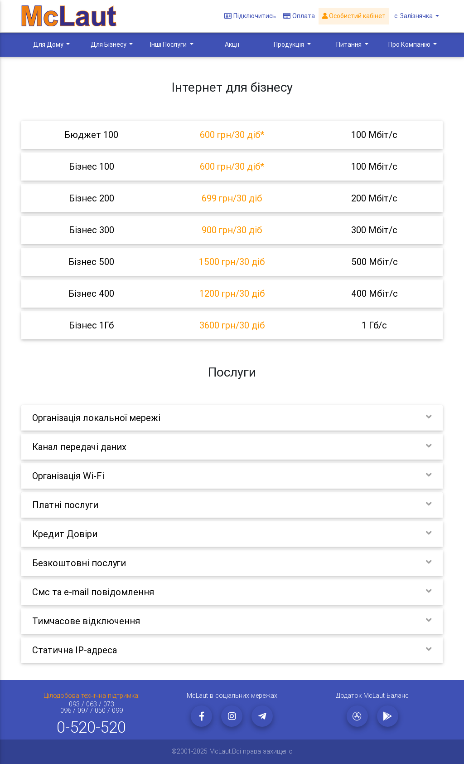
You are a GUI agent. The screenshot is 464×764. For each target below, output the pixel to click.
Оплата (300, 16)
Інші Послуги (169, 44)
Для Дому (49, 44)
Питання (349, 44)
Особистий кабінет (355, 16)
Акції (232, 44)
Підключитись (251, 16)
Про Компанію (410, 44)
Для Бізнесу (109, 44)
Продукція (289, 44)
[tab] (232, 135)
